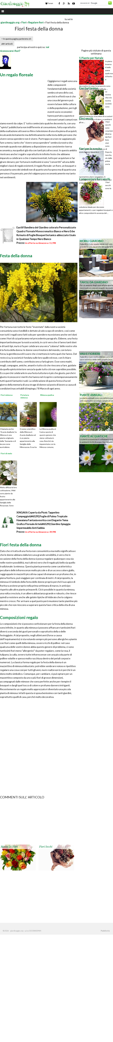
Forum (49, 3)
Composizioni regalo (19, 617)
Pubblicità (105, 931)
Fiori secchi (45, 846)
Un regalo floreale (16, 74)
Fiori (23, 22)
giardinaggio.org (10, 22)
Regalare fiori (35, 22)
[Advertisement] (32, 19)
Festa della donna (16, 255)
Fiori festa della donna (20, 544)
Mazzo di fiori (9, 846)
